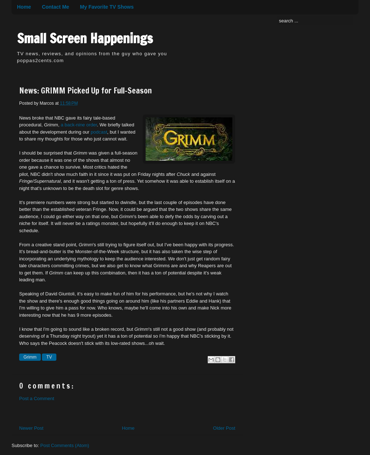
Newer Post (31, 428)
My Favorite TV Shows (107, 7)
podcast (99, 132)
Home (24, 7)
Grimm (29, 357)
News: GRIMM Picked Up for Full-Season (85, 90)
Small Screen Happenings (85, 38)
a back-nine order (79, 124)
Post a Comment (36, 398)
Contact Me (55, 7)
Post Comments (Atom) (64, 445)
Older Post (224, 428)
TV (49, 357)
